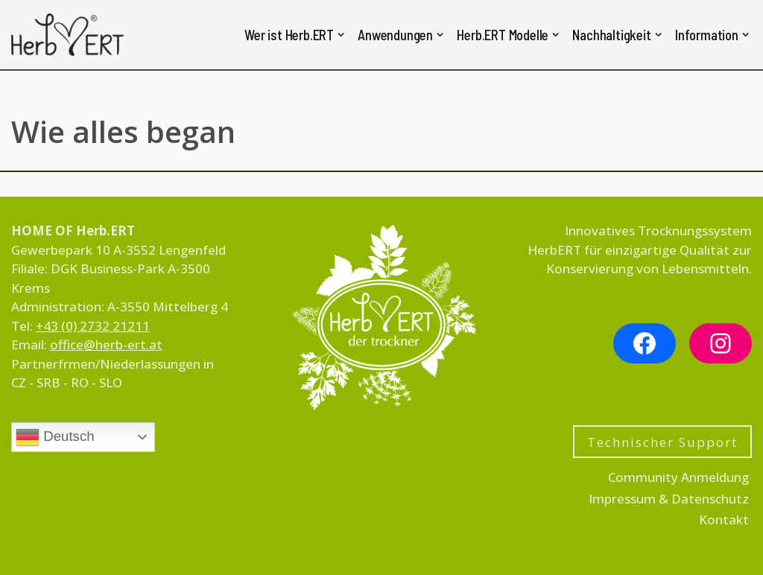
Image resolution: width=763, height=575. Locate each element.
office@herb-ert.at (106, 344)
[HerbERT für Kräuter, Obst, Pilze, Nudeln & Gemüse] (67, 34)
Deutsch (55, 437)
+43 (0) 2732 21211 (93, 325)
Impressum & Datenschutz (669, 498)
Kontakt (724, 519)
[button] (341, 34)
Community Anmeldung (678, 477)
